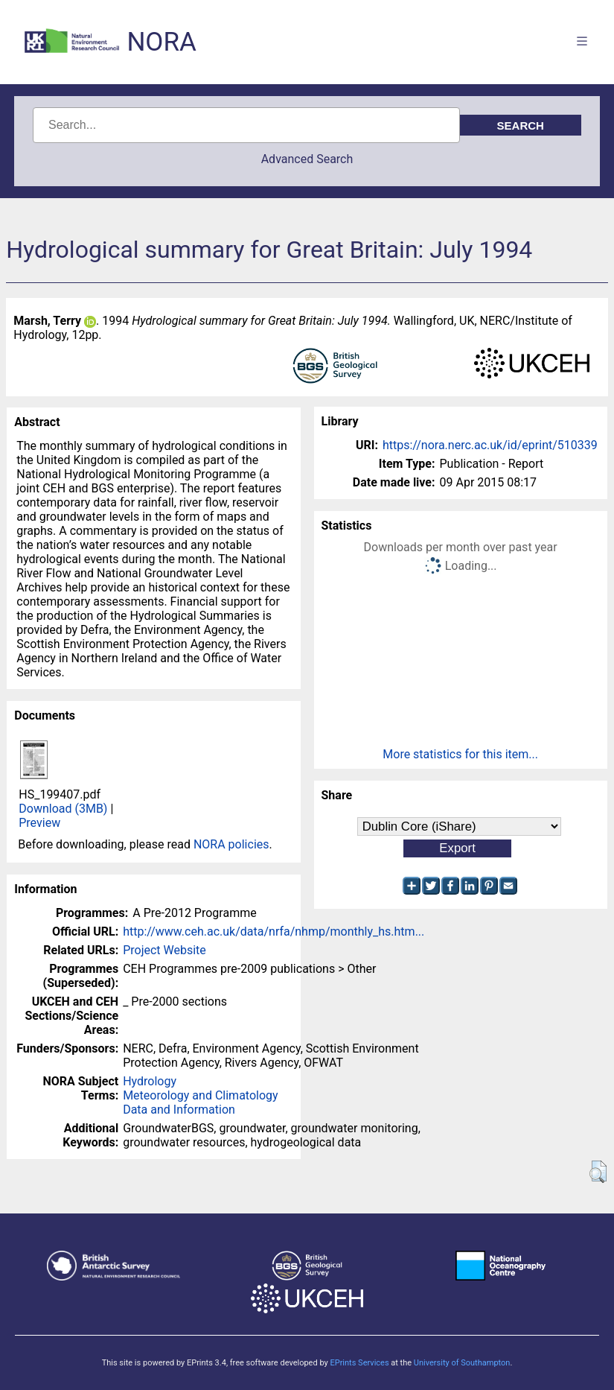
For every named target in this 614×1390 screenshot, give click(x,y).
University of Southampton (462, 1363)
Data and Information (179, 1109)
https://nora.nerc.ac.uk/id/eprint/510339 (490, 445)
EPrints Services (359, 1363)
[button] (598, 1172)
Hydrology (149, 1081)
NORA (161, 42)
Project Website (164, 950)
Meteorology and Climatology (200, 1095)
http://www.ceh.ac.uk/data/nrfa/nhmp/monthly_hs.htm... (273, 931)
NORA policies (231, 844)
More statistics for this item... (460, 754)
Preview (39, 823)
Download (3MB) (63, 809)
